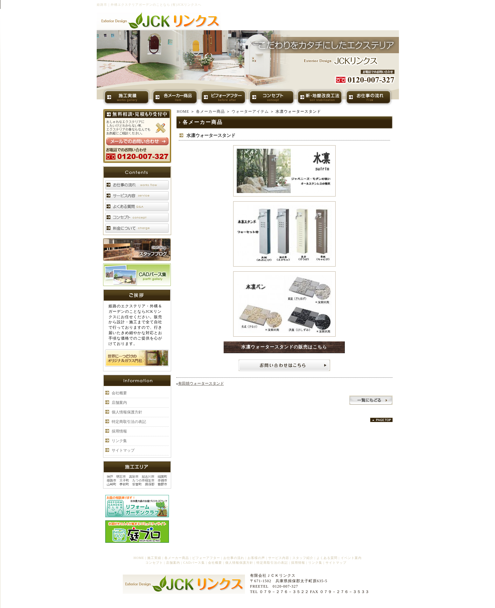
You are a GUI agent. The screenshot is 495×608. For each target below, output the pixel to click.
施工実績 (154, 558)
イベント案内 (351, 558)
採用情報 (119, 431)
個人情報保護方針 (127, 412)
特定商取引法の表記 (129, 421)
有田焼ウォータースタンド (201, 383)
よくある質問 (327, 558)
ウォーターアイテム (250, 111)
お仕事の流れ (233, 558)
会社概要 (119, 393)
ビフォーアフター (206, 558)
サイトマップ (123, 450)
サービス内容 (278, 558)
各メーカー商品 (210, 111)
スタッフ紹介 (302, 558)
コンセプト (154, 562)
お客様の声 (256, 558)
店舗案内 (119, 402)
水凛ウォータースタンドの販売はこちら (284, 347)
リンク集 (119, 441)
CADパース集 (194, 562)
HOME (183, 111)
